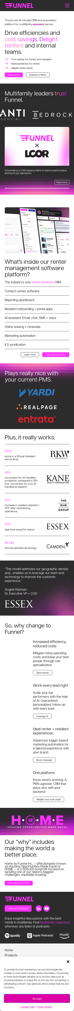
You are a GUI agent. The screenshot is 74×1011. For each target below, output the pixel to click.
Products (11, 955)
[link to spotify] (13, 935)
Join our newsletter (18, 908)
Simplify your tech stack (48, 799)
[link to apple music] (40, 935)
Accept (37, 999)
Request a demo (37, 74)
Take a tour (14, 74)
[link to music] (64, 936)
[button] (68, 962)
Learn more (30, 354)
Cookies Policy (28, 1006)
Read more (61, 182)
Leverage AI (42, 716)
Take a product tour (56, 354)
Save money (42, 672)
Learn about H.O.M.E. (18, 882)
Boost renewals (44, 760)
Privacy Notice (44, 1006)
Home (9, 950)
